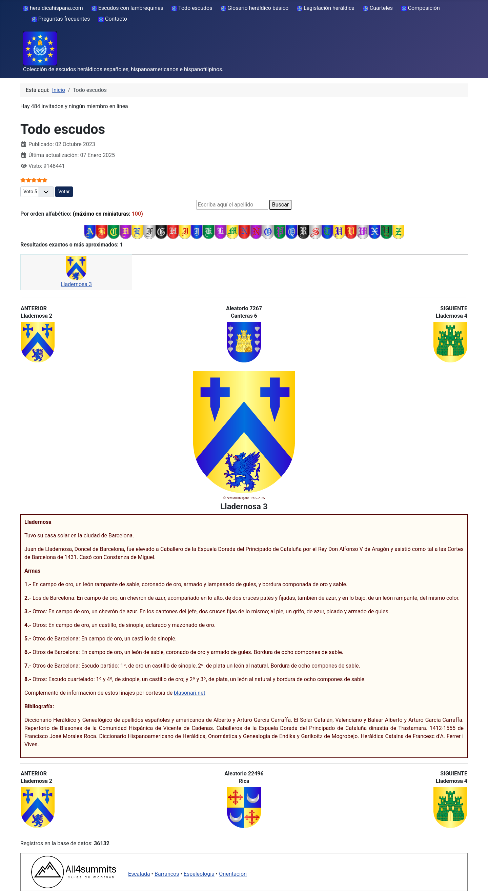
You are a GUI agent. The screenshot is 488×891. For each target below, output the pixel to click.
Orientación (233, 874)
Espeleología (199, 874)
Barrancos (167, 874)
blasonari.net (189, 693)
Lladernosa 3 (76, 284)
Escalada (139, 874)
